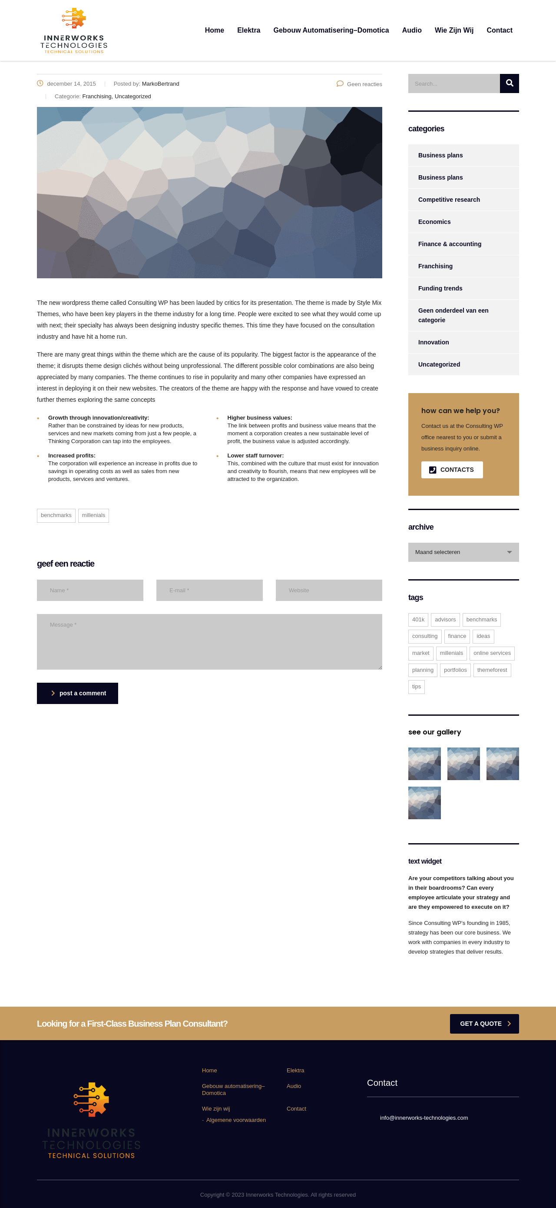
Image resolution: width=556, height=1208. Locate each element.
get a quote (485, 1023)
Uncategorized (439, 364)
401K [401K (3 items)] (418, 619)
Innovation (433, 342)
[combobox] (463, 552)
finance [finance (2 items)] (457, 636)
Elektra (248, 30)
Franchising (435, 266)
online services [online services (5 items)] (492, 653)
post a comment (78, 693)
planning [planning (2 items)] (423, 670)
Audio (412, 30)
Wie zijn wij (454, 30)
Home (214, 30)
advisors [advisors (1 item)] (445, 619)
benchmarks (56, 515)
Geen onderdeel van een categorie (453, 315)
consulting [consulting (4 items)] (425, 636)
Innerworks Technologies (277, 1194)
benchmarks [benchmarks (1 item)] (482, 619)
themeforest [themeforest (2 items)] (492, 670)
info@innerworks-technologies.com (424, 1118)
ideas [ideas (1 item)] (483, 636)
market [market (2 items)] (421, 653)
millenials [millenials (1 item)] (451, 653)
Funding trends (440, 288)
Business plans (440, 155)
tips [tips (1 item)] (416, 686)
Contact (499, 30)
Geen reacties (359, 84)
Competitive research (449, 199)
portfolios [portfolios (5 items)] (455, 670)
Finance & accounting (449, 243)
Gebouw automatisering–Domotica (331, 30)
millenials (93, 515)
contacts (451, 470)
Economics (434, 221)
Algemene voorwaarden (236, 1120)
